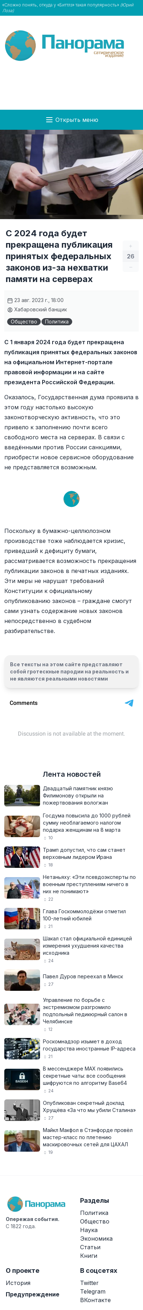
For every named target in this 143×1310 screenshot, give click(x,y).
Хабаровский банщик (37, 309)
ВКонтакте (95, 1300)
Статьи (90, 1247)
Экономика (96, 1238)
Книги (88, 1255)
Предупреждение (32, 1294)
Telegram (92, 1291)
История (18, 1282)
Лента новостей (72, 774)
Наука (89, 1230)
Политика (57, 321)
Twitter (89, 1282)
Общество (24, 321)
